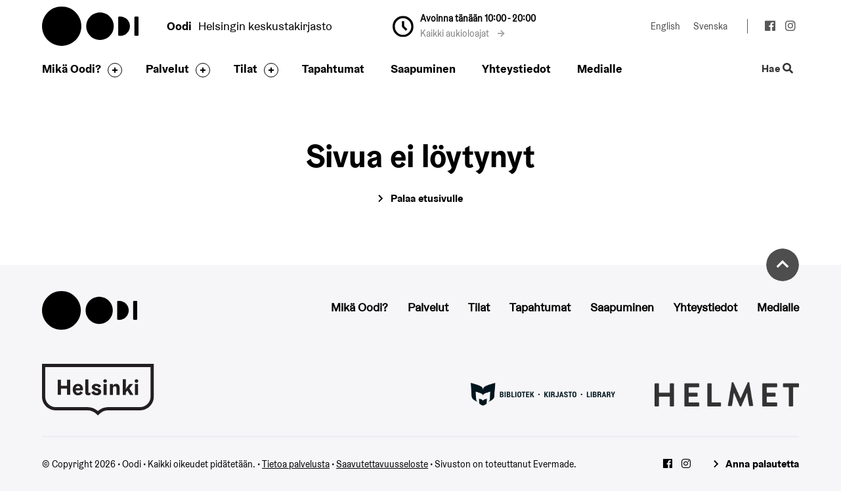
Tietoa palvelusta (296, 464)
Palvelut (167, 68)
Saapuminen (423, 68)
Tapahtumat (333, 68)
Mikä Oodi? (71, 68)
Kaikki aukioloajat (462, 33)
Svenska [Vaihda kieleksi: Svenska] (710, 26)
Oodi (91, 26)
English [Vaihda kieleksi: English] (665, 26)
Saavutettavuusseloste (382, 464)
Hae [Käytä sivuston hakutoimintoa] (778, 69)
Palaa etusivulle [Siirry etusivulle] (427, 198)
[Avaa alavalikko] (111, 70)
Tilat (245, 68)
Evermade (553, 464)
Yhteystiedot (516, 68)
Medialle (599, 68)
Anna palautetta (762, 464)
